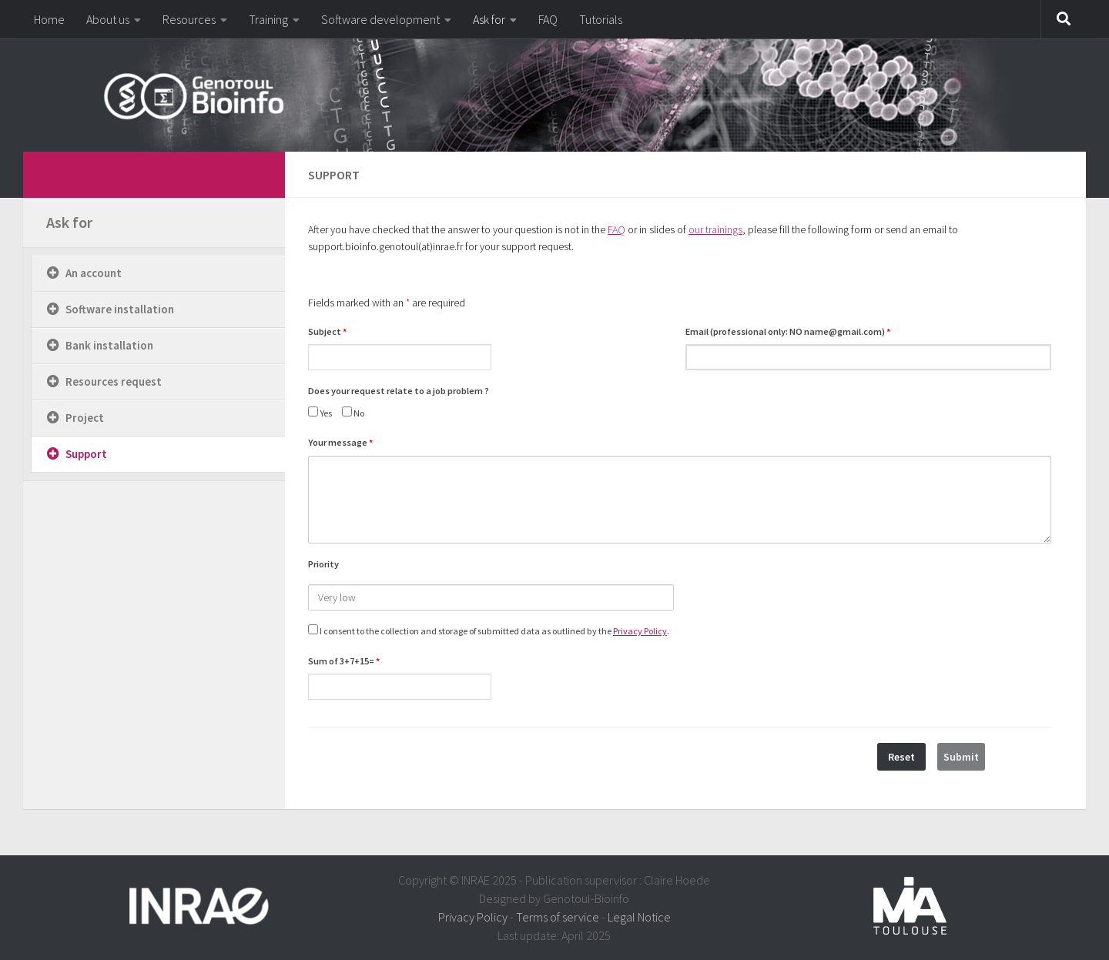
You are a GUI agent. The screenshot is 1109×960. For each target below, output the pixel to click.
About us (107, 19)
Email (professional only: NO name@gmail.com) (787, 331)
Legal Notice (639, 917)
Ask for (489, 19)
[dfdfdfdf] (252, 172)
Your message (340, 442)
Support (86, 454)
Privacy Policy (640, 631)
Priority (323, 564)
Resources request (113, 381)
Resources (189, 19)
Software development (380, 19)
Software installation (119, 309)
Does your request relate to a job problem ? (398, 390)
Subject (327, 331)
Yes (320, 412)
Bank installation (109, 345)
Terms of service (557, 917)
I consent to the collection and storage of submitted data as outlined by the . (488, 630)
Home (49, 19)
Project (84, 417)
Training (268, 19)
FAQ (548, 19)
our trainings (715, 229)
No (353, 412)
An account (93, 273)
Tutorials (600, 19)
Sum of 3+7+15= (344, 661)
